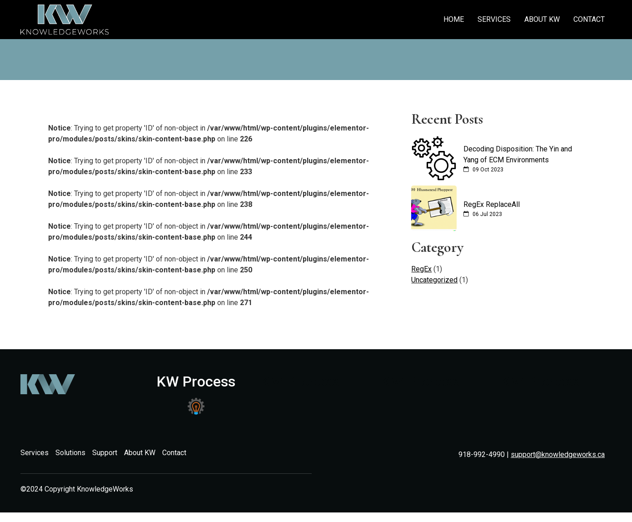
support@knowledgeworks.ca (558, 454)
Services (494, 19)
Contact (589, 19)
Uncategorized (434, 280)
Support (104, 452)
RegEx (421, 269)
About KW (542, 19)
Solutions (70, 452)
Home (453, 19)
